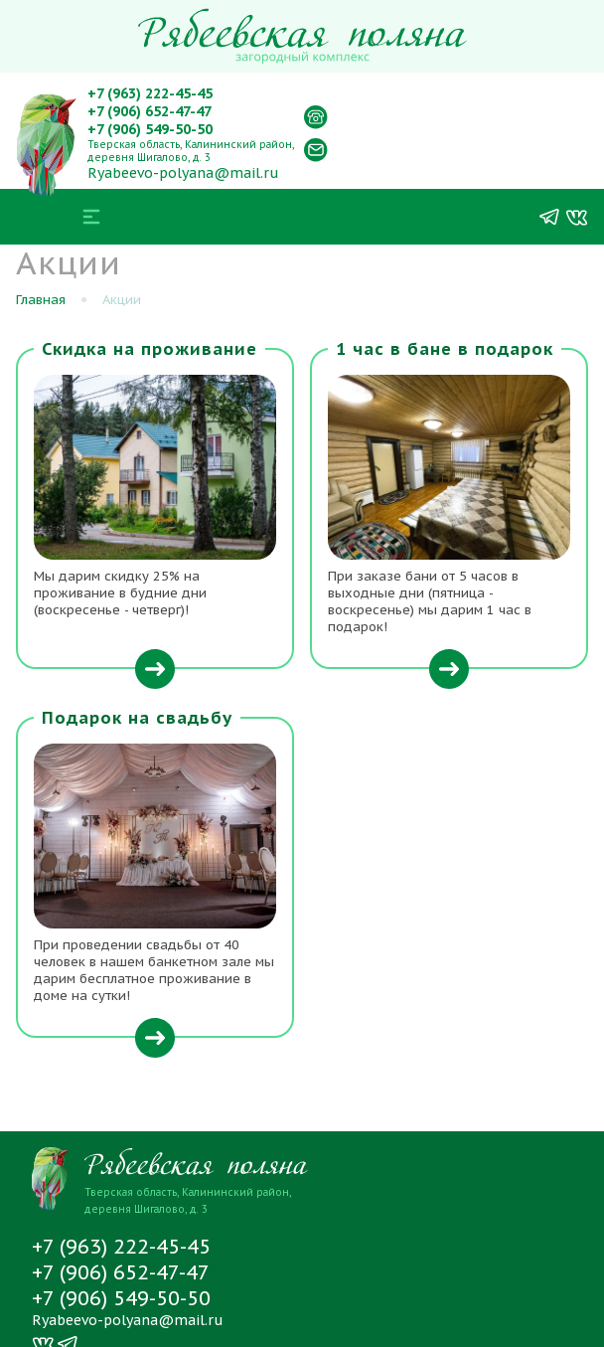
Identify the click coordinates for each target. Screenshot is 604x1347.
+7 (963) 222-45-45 (150, 93)
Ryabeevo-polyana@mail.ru (183, 173)
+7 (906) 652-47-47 (149, 111)
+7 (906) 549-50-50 (150, 129)
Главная (41, 299)
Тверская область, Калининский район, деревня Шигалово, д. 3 (190, 151)
